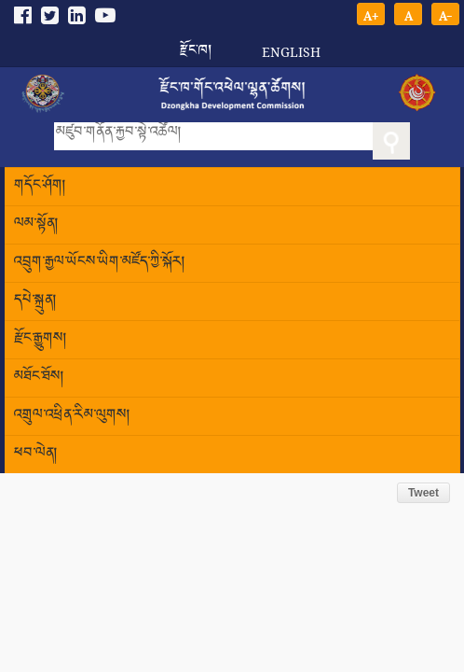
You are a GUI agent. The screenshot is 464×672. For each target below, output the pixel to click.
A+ (370, 14)
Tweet (423, 492)
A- (446, 14)
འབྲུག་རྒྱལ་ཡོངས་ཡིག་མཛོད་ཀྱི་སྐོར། (99, 262)
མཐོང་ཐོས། (39, 377)
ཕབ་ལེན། (36, 454)
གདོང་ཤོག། (40, 186)
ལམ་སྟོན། (36, 224)
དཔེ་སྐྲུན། (35, 301)
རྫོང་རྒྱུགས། (40, 339)
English (291, 52)
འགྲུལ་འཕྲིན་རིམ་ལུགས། (72, 415)
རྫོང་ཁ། (196, 44)
